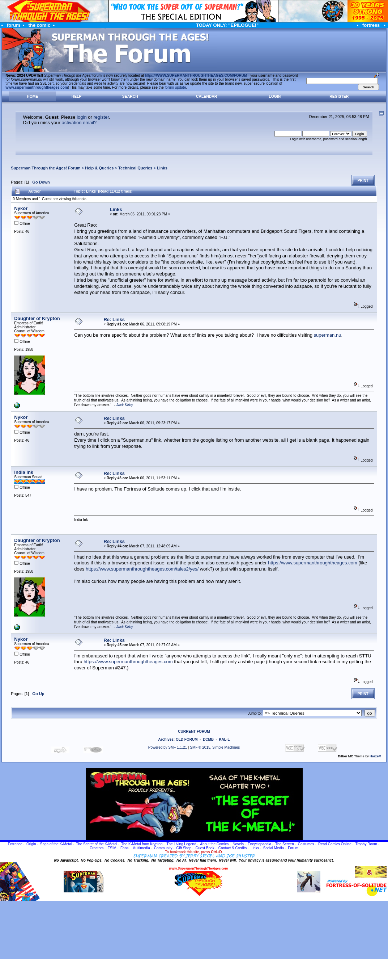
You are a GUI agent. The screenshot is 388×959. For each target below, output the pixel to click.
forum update (175, 87)
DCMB (208, 739)
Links (162, 168)
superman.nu (327, 335)
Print (363, 180)
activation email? (79, 122)
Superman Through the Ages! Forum (45, 168)
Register (339, 96)
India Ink (23, 472)
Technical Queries (135, 168)
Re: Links (114, 319)
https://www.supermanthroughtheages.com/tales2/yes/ (142, 569)
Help (77, 96)
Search (130, 96)
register (101, 117)
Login (275, 96)
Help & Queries (99, 168)
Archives (166, 739)
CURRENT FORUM (194, 731)
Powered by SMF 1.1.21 (167, 747)
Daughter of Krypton (37, 318)
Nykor (20, 208)
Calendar (206, 96)
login (81, 117)
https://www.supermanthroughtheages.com (312, 562)
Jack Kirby (124, 405)
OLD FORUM (187, 739)
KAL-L (224, 739)
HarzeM (375, 756)
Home (32, 96)
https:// (196, 75)
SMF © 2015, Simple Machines (215, 747)
